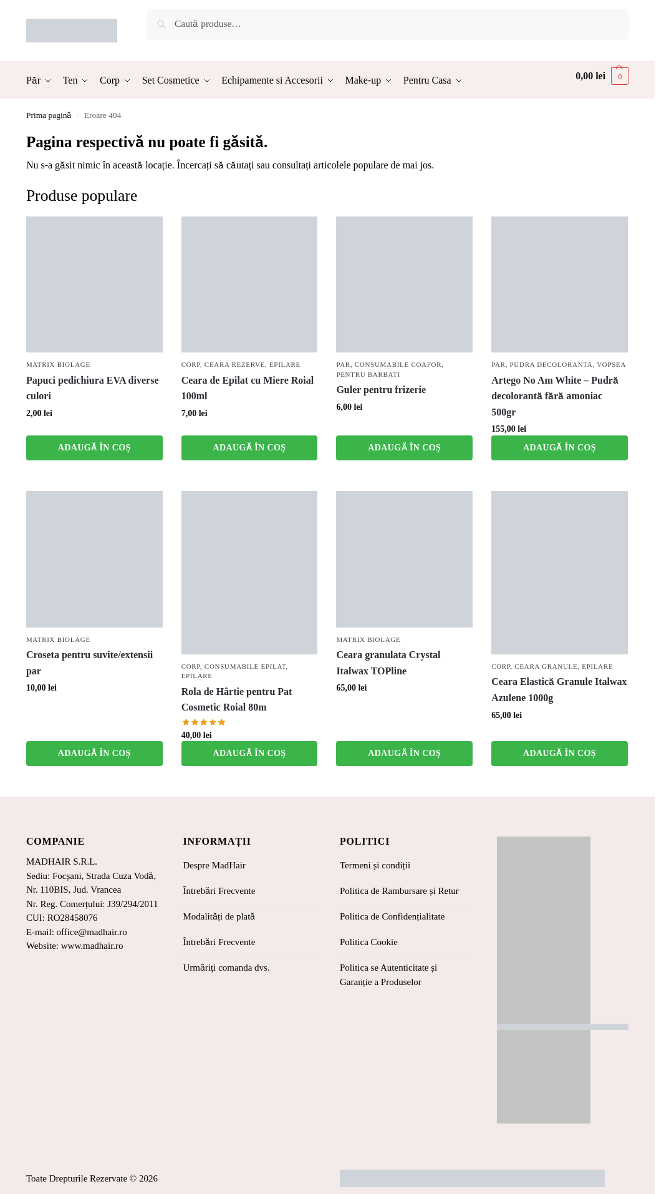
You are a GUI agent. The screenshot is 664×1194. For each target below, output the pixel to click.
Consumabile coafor (398, 364)
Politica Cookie (369, 942)
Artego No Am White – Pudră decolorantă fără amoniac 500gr (554, 396)
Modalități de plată (219, 916)
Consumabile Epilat (245, 666)
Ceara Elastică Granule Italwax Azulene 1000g (559, 689)
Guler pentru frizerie (381, 389)
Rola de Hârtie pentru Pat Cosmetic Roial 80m (236, 699)
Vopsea (611, 364)
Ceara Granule (545, 666)
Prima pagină (49, 115)
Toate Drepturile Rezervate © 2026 (92, 1178)
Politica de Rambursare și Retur (399, 891)
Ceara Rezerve (234, 364)
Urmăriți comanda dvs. (226, 968)
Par (343, 364)
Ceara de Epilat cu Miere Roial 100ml (247, 388)
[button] (601, 76)
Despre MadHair (214, 865)
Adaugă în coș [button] (94, 447)
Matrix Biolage (58, 364)
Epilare (285, 364)
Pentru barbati (368, 374)
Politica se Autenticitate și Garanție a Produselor (388, 975)
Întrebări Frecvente (219, 891)
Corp (190, 364)
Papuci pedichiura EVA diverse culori (92, 388)
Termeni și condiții (375, 865)
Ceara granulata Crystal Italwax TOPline (388, 662)
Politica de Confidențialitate (392, 916)
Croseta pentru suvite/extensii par (89, 662)
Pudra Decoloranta (551, 364)
